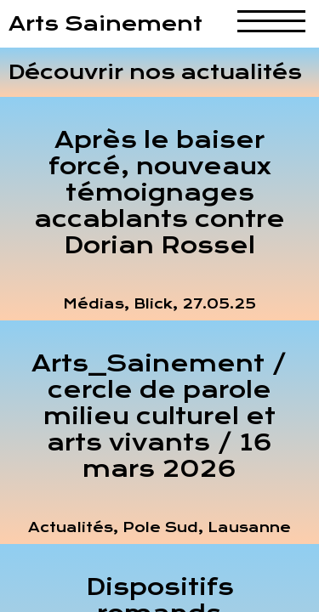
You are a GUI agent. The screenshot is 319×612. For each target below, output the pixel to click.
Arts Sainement (105, 24)
